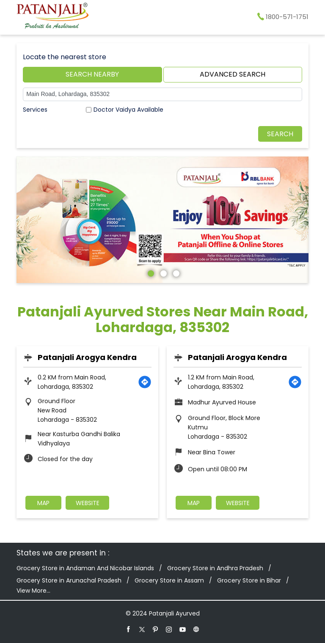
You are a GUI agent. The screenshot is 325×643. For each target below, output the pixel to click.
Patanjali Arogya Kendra (87, 357)
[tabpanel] (162, 220)
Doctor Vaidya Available (128, 109)
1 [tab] (150, 272)
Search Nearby (92, 74)
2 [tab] (162, 272)
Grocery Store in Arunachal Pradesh (69, 580)
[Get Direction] (144, 382)
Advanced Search (232, 74)
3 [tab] (175, 272)
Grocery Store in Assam (169, 580)
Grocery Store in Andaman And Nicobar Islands (85, 568)
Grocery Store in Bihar (249, 580)
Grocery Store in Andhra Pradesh (215, 568)
